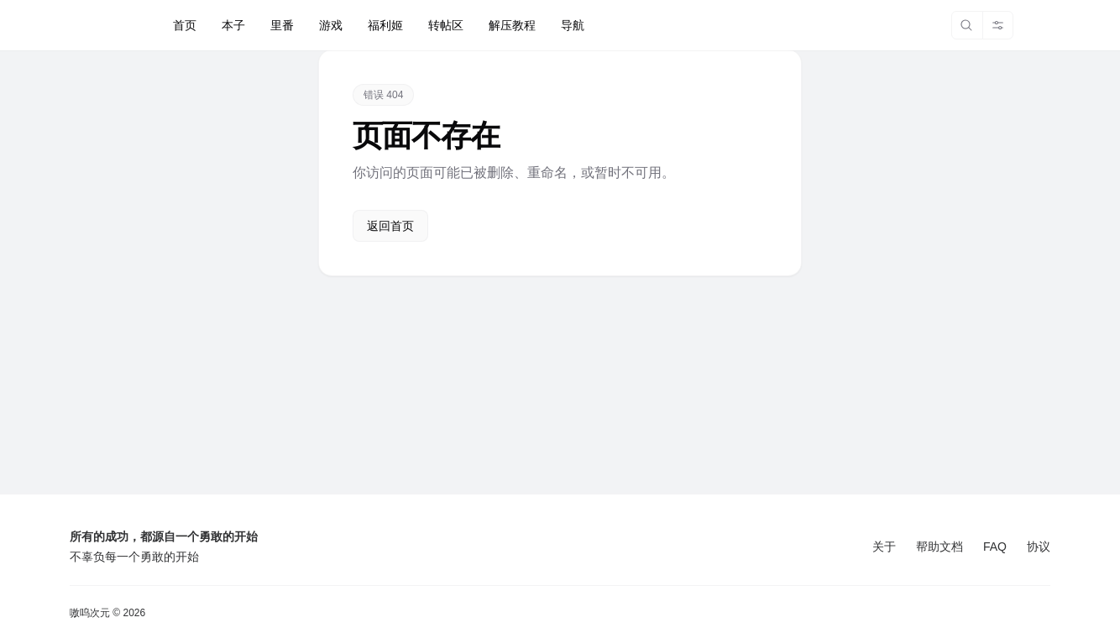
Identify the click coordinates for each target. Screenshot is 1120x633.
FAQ (995, 546)
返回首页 (390, 226)
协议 (1038, 546)
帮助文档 (939, 546)
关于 (884, 546)
